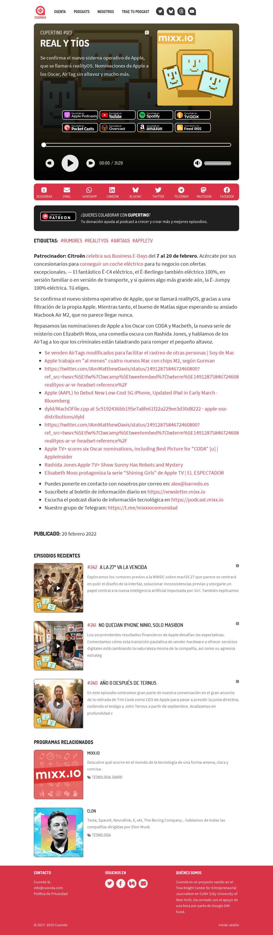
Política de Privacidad (51, 893)
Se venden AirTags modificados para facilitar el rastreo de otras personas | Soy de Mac (139, 352)
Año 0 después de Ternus (128, 682)
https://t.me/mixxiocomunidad (143, 507)
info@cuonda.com (48, 887)
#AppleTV (142, 241)
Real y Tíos (64, 43)
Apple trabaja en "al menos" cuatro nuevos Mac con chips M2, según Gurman (130, 360)
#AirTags (120, 241)
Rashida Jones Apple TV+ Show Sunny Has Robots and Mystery (114, 464)
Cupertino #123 (56, 32)
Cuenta (60, 12)
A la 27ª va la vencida (123, 567)
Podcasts (82, 12)
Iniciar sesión (229, 924)
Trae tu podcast (135, 12)
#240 (92, 682)
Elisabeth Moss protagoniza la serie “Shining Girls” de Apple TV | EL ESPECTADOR (134, 472)
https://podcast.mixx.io (197, 499)
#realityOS (97, 241)
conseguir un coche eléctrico (111, 263)
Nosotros (106, 12)
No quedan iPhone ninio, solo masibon (141, 625)
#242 (92, 567)
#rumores (71, 241)
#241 (91, 625)
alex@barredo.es (190, 483)
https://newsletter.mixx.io (176, 491)
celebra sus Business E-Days (116, 255)
